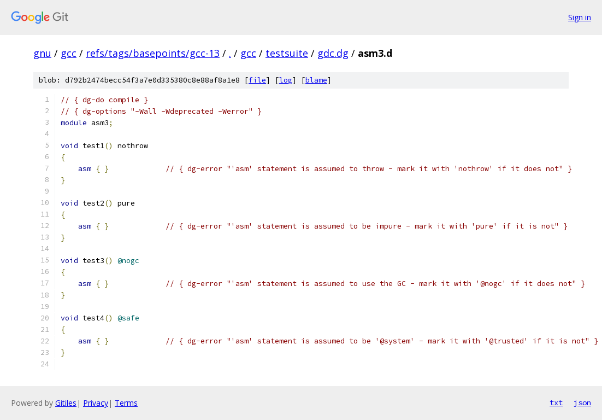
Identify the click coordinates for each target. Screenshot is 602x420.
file (257, 80)
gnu (42, 53)
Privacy (95, 403)
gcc (68, 53)
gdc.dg (333, 53)
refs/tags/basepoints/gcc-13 (153, 53)
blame (316, 80)
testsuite (286, 53)
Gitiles (65, 403)
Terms (126, 403)
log (285, 80)
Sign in (579, 17)
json (582, 402)
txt (556, 402)
